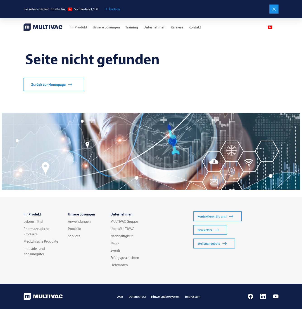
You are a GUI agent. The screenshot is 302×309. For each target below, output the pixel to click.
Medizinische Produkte (41, 241)
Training (131, 27)
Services (74, 236)
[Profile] (258, 27)
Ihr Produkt (78, 27)
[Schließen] (273, 9)
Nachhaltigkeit (121, 236)
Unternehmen (154, 27)
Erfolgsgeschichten (124, 257)
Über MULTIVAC (122, 228)
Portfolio (74, 228)
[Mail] (247, 27)
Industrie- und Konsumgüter (34, 251)
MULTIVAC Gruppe (124, 221)
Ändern (114, 9)
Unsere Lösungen (106, 27)
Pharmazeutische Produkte (37, 231)
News (114, 243)
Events (115, 250)
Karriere (177, 27)
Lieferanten (119, 264)
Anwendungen (79, 221)
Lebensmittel (33, 221)
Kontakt (195, 27)
